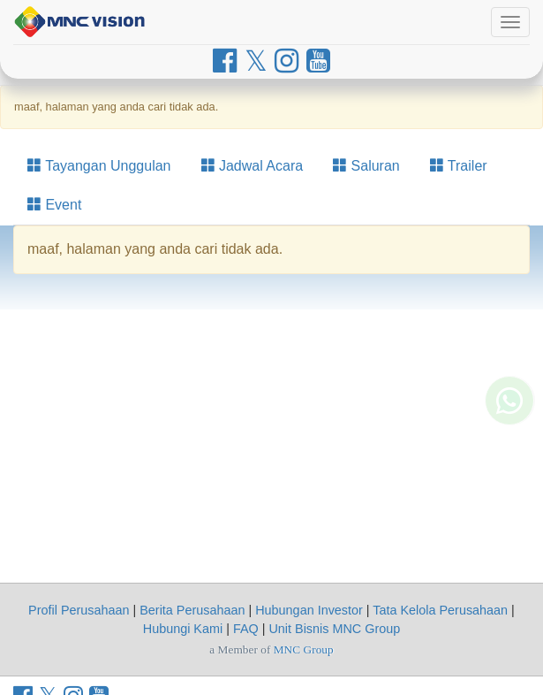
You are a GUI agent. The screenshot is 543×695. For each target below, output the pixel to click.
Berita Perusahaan (192, 610)
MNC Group (304, 649)
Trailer (458, 165)
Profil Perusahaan (78, 610)
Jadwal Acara (252, 165)
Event (54, 204)
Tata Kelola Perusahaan (440, 610)
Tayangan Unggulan (99, 165)
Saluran (366, 165)
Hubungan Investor (309, 610)
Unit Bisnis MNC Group (334, 629)
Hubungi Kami (182, 629)
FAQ (246, 629)
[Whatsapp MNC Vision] (509, 422)
